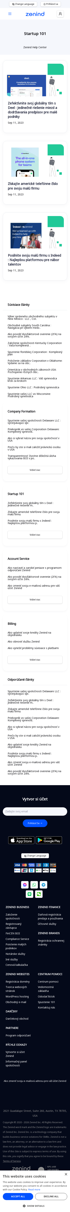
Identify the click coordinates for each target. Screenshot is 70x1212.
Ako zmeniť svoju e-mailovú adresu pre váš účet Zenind (34, 587)
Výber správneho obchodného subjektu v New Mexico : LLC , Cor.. (32, 318)
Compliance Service (17, 939)
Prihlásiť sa (50, 4)
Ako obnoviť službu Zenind (24, 641)
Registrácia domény (18, 981)
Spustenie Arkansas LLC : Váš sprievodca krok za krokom (32, 380)
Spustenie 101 (46, 1002)
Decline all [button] (51, 1196)
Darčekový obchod (17, 1018)
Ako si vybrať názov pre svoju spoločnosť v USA (33, 439)
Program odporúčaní (18, 1035)
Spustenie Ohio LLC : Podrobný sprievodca (33, 387)
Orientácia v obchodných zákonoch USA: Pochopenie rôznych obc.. (32, 371)
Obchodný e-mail (16, 1002)
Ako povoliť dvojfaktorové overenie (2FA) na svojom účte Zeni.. (34, 335)
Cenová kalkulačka (17, 965)
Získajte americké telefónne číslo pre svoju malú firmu (33, 186)
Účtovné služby (47, 924)
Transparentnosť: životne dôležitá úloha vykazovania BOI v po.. (32, 457)
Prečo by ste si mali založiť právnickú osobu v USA (34, 448)
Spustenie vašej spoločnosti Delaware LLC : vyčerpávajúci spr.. (34, 422)
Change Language (23, 4)
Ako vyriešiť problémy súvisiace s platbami (33, 648)
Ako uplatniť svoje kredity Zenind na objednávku (29, 634)
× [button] (65, 1174)
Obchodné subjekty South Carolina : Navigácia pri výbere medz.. (29, 326)
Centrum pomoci (48, 981)
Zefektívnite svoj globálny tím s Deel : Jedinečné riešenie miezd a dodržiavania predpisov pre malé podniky (32, 110)
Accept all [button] (18, 1196)
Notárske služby (15, 954)
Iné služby (12, 959)
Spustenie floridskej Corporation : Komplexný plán (35, 353)
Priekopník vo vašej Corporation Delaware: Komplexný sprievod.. (33, 430)
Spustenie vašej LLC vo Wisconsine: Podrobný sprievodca (29, 395)
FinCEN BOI (13, 933)
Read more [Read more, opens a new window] (34, 1189)
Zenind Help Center (35, 47)
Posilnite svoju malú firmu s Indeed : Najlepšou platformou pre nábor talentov (34, 259)
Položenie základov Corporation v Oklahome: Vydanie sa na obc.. (35, 362)
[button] (35, 1206)
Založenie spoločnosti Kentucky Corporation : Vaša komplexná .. (35, 344)
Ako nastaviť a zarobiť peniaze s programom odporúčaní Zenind (35, 569)
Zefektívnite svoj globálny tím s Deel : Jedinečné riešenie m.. (30, 504)
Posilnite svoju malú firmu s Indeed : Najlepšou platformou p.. (30, 522)
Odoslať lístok (46, 996)
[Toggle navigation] (10, 14)
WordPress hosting (17, 996)
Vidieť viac (35, 470)
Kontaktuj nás (46, 1007)
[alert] (35, 1191)
